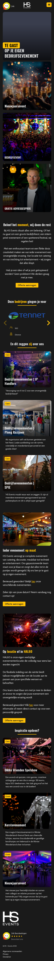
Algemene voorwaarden (12, 951)
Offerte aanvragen (27, 285)
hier (33, 581)
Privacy (5, 954)
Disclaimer (7, 957)
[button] (49, 323)
